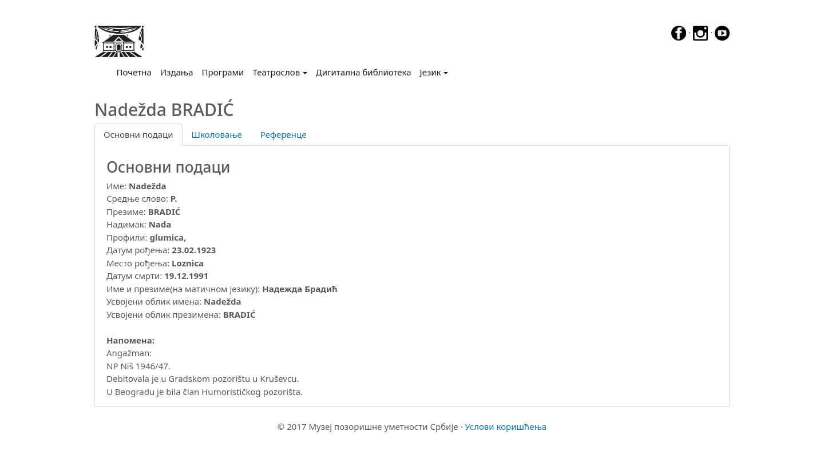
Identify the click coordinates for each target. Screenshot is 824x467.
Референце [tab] (283, 134)
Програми (223, 72)
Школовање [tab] (217, 134)
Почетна (136, 71)
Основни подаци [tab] (138, 134)
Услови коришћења (505, 426)
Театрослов (276, 72)
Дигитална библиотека (363, 72)
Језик (430, 72)
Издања (176, 72)
